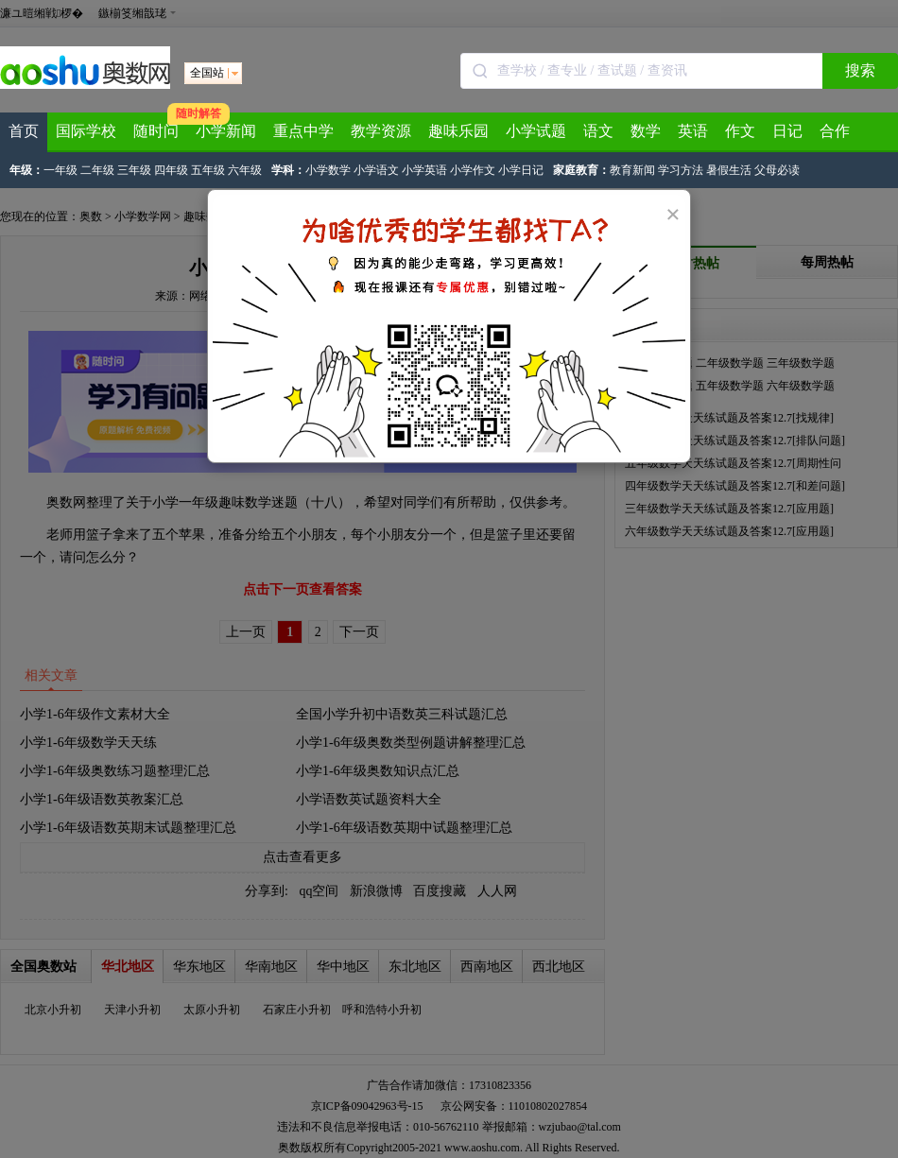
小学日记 (521, 170)
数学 (645, 131)
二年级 (97, 170)
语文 (598, 131)
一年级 (60, 170)
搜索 (860, 70)
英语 (693, 131)
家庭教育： (581, 170)
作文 (740, 131)
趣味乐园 (458, 131)
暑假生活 (728, 170)
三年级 (134, 170)
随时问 (156, 131)
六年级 (245, 170)
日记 (787, 131)
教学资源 (381, 131)
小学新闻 (226, 131)
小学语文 (376, 170)
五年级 (208, 170)
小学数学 (328, 170)
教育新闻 (632, 170)
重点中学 (303, 131)
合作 (835, 131)
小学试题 (536, 131)
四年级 (171, 170)
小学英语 (424, 170)
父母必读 (777, 170)
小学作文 (472, 170)
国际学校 (86, 131)
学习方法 (680, 170)
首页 (24, 131)
